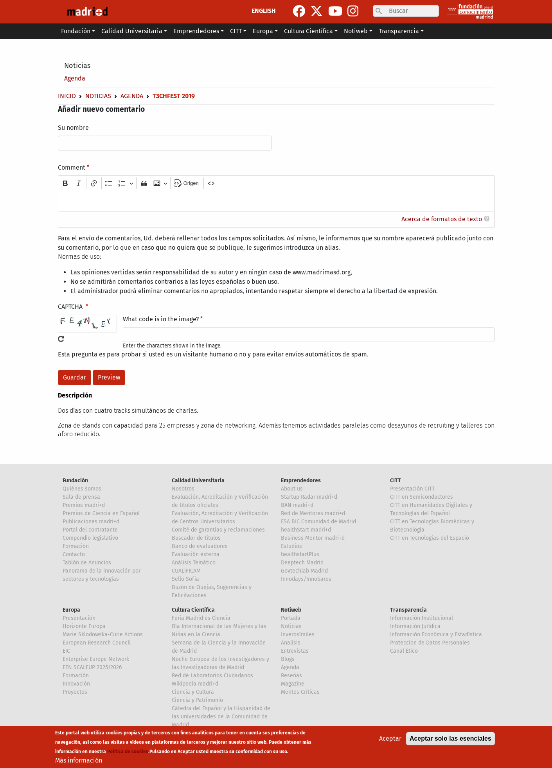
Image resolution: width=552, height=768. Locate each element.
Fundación (75, 480)
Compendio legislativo (90, 538)
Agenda (74, 78)
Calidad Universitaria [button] (131, 31)
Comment (71, 167)
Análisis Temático (194, 562)
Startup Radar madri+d (309, 497)
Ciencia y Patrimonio (197, 700)
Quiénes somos (82, 488)
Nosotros (183, 488)
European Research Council (97, 642)
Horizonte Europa (84, 626)
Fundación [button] (75, 31)
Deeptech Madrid (302, 562)
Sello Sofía (185, 579)
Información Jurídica (415, 626)
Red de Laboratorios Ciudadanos (212, 675)
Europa (71, 610)
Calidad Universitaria (198, 480)
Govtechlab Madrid (304, 570)
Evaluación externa (195, 554)
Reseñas (291, 675)
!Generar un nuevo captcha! (61, 339)
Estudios (291, 546)
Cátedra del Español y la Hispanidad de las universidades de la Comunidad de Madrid (221, 716)
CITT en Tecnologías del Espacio (429, 538)
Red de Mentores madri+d (313, 513)
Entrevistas (295, 651)
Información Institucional (421, 618)
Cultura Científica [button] (308, 31)
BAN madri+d (297, 505)
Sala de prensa (81, 497)
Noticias (77, 65)
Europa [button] (263, 31)
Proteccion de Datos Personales (430, 642)
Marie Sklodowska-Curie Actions (103, 634)
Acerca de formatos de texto (441, 219)
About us (292, 488)
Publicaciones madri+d (91, 521)
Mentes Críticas (300, 692)
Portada (290, 618)
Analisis (290, 642)
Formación (76, 546)
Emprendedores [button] (196, 31)
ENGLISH (264, 10)
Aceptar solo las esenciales (450, 738)
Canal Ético (404, 651)
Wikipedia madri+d (195, 683)
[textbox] (276, 201)
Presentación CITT (412, 488)
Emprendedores (301, 480)
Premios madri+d (84, 505)
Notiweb (291, 610)
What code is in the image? (161, 319)
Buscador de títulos (196, 538)
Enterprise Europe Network (96, 659)
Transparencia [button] (399, 31)
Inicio (67, 96)
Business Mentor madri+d (313, 538)
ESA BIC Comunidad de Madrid (318, 521)
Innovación (76, 683)
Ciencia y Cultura (193, 692)
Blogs (288, 659)
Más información (78, 760)
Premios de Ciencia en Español (101, 513)
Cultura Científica (193, 610)
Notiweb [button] (356, 31)
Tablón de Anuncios (87, 562)
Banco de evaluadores (200, 546)
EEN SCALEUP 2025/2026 (92, 667)
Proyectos (75, 692)
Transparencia (408, 610)
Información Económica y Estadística (436, 634)
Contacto (74, 554)
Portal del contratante (90, 529)
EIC (66, 651)
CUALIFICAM (186, 570)
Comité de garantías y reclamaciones (218, 529)
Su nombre (73, 127)
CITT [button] (236, 31)
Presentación (79, 618)
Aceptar (390, 738)
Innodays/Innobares (306, 579)
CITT (395, 480)
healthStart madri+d (306, 529)
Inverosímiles (298, 634)
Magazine (292, 683)
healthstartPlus (300, 554)
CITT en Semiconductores (421, 497)
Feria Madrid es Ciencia (201, 618)
